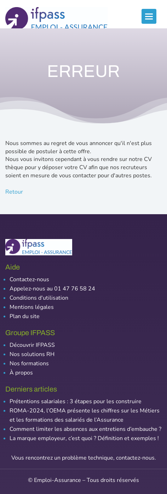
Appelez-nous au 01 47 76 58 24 (52, 289)
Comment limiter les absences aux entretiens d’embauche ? (85, 429)
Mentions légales (32, 307)
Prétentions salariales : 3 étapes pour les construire (76, 401)
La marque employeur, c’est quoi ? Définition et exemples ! (84, 438)
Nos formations (29, 363)
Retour (14, 192)
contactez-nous (135, 458)
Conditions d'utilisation (39, 298)
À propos (21, 373)
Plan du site (25, 316)
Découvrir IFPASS (32, 345)
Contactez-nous (29, 279)
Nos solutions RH (32, 354)
